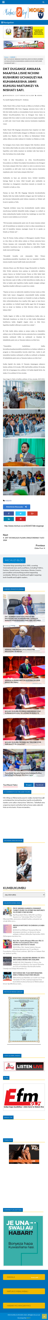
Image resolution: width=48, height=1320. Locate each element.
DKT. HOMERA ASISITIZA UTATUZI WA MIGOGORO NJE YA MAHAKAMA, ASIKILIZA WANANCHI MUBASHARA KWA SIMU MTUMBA (23, 618)
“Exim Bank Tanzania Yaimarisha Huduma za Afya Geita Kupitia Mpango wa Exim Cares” (23, 774)
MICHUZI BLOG (13, 1315)
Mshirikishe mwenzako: (16, 507)
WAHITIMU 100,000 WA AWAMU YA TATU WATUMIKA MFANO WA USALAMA (29, 959)
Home (6, 57)
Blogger (29, 785)
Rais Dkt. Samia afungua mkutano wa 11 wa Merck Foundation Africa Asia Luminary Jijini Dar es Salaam (28, 942)
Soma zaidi (34, 1277)
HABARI (12, 57)
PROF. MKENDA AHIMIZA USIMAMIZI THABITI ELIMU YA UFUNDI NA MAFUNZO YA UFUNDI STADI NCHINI (29, 910)
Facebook (39, 785)
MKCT (28, 1318)
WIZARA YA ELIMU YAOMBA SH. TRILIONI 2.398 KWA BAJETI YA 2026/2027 (23, 743)
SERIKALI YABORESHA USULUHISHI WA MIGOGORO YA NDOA (20, 650)
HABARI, (39, 95)
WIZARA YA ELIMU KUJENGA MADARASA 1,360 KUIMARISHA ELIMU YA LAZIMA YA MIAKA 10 (23, 712)
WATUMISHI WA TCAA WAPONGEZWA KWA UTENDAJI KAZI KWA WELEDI (27, 974)
